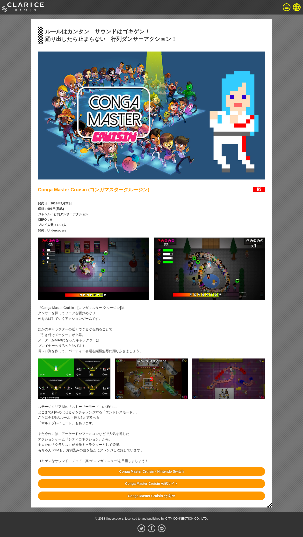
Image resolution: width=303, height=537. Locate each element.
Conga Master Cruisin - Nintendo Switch (151, 471)
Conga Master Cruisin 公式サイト (151, 483)
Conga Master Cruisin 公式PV (151, 496)
